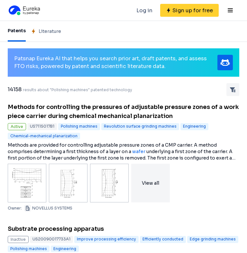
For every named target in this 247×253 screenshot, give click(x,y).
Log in (144, 10)
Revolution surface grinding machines (140, 126)
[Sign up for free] (189, 10)
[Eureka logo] (24, 10)
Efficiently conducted (162, 239)
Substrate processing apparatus (56, 228)
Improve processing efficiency (106, 239)
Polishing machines (79, 126)
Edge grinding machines (213, 239)
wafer (138, 151)
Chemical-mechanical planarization (44, 135)
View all (150, 183)
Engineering (194, 126)
